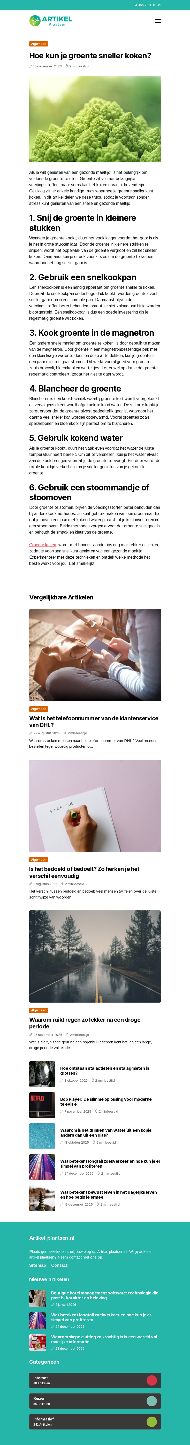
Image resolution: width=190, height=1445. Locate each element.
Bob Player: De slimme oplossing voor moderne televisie (106, 1102)
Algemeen (39, 44)
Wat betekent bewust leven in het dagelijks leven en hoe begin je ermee (108, 1195)
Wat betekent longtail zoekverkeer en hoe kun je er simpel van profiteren (110, 1164)
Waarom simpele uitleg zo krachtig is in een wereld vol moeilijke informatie (104, 1339)
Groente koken (42, 545)
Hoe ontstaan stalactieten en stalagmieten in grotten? (104, 1071)
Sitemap (37, 1265)
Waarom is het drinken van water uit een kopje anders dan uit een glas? (105, 1133)
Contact (59, 1265)
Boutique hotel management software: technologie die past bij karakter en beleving (104, 1295)
